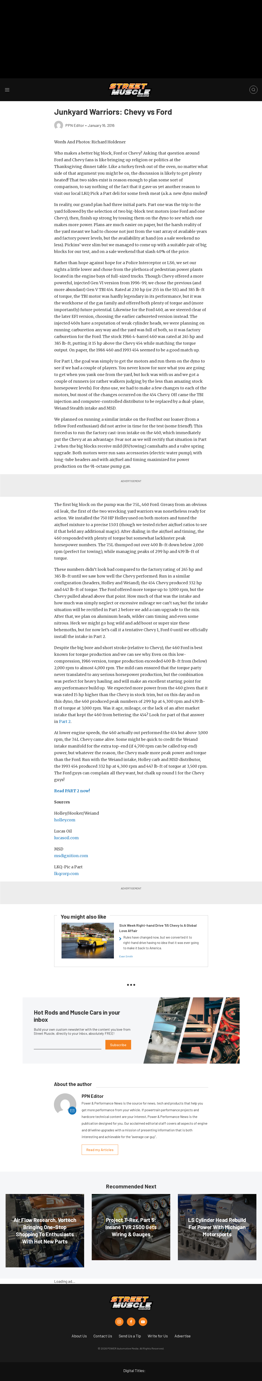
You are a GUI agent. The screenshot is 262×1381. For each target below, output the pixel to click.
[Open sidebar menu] (7, 77)
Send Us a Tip (130, 1323)
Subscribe (118, 1032)
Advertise (183, 1323)
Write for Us (158, 1323)
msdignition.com (71, 843)
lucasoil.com (66, 825)
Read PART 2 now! (72, 778)
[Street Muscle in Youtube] (143, 1309)
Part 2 (65, 708)
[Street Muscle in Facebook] (131, 1309)
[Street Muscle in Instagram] (119, 1309)
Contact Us (103, 1323)
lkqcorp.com (66, 860)
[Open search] (253, 77)
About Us (79, 1323)
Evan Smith (126, 943)
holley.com (64, 807)
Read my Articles (99, 1137)
